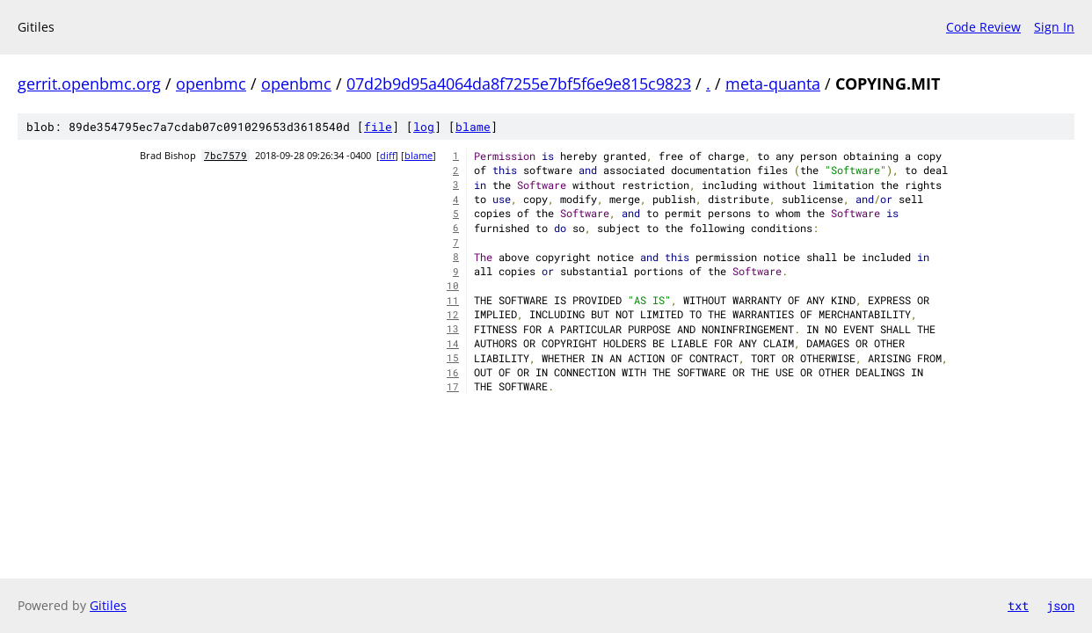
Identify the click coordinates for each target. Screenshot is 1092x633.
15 (453, 358)
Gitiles (108, 605)
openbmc (211, 83)
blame (473, 127)
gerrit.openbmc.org (89, 83)
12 (453, 315)
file (378, 127)
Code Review (983, 26)
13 (453, 329)
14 (453, 344)
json (1060, 605)
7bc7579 (225, 155)
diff (387, 155)
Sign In (1054, 26)
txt (1018, 605)
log (423, 127)
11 (453, 301)
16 (453, 373)
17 (453, 387)
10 (453, 286)
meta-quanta (772, 83)
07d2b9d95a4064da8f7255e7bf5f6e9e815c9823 (518, 83)
